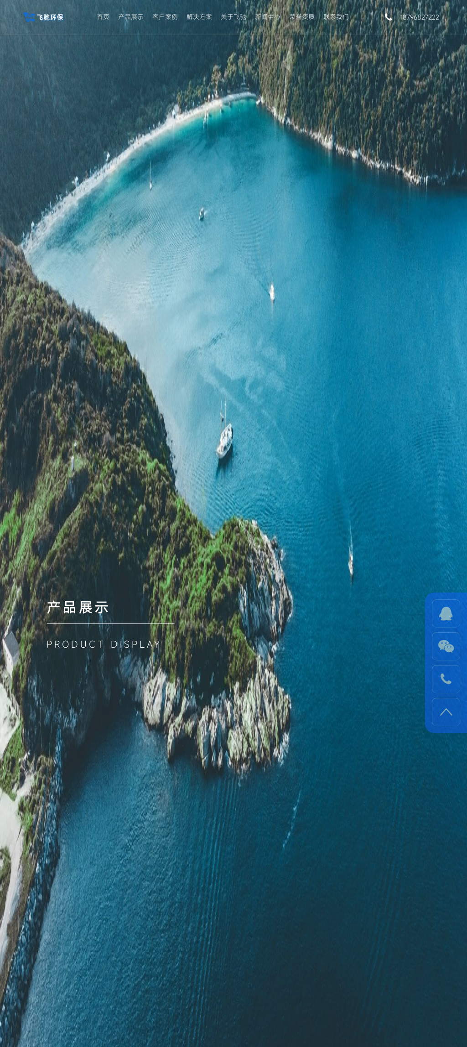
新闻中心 (267, 16)
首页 (103, 16)
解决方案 (199, 16)
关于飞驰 (233, 16)
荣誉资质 (302, 16)
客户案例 (165, 16)
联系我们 (336, 16)
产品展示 (131, 16)
